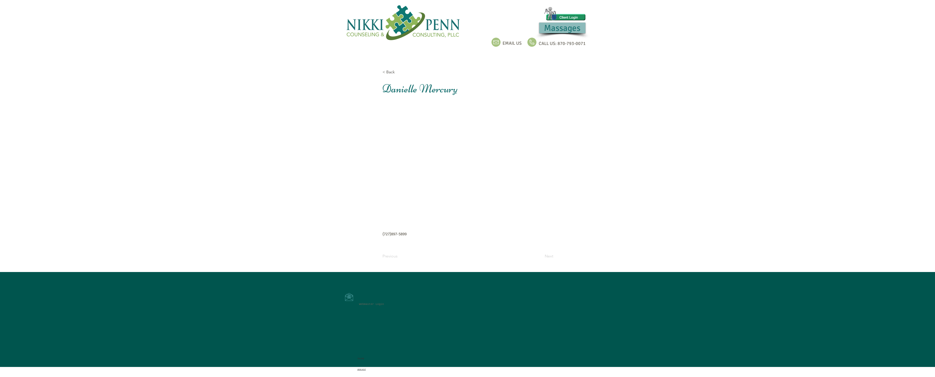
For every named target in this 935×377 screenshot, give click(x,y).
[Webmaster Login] (372, 304)
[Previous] (399, 256)
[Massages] (562, 28)
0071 (581, 43)
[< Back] (399, 72)
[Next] (540, 256)
